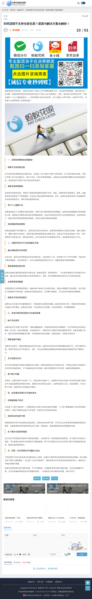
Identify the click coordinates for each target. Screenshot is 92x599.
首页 (13, 10)
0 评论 (31, 30)
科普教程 (49, 582)
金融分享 (20, 10)
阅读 (37, 478)
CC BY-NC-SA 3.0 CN (42, 591)
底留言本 (58, 582)
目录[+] (2, 276)
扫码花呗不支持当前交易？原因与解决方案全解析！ (45, 10)
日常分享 (40, 582)
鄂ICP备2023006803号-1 (33, 595)
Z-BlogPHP (52, 588)
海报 (45, 478)
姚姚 (14, 30)
